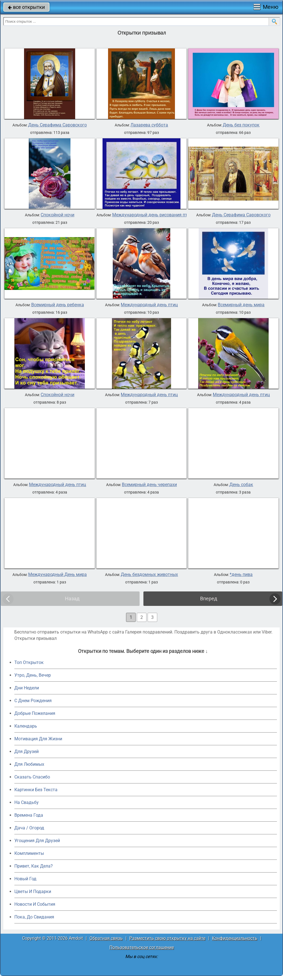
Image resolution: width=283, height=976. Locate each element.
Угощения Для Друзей (37, 840)
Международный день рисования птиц (152, 214)
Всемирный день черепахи (149, 484)
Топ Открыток (29, 662)
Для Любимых (29, 764)
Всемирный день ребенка (57, 304)
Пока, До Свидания (34, 917)
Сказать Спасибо (32, 777)
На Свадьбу (26, 802)
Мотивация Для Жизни (38, 738)
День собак (241, 484)
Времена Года (28, 815)
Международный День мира (57, 574)
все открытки (26, 7)
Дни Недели (26, 688)
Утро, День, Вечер (32, 675)
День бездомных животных (149, 574)
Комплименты (29, 853)
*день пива (241, 574)
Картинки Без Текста (35, 789)
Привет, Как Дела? (33, 866)
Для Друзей (26, 751)
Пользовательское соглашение (141, 947)
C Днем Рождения (33, 700)
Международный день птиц (149, 304)
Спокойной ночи (57, 214)
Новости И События (34, 904)
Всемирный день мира (241, 304)
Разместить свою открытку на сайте (167, 938)
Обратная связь (106, 938)
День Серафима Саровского (57, 125)
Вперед (208, 598)
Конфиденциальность (234, 938)
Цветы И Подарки (32, 891)
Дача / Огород (29, 827)
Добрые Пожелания (34, 713)
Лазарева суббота (149, 125)
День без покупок (241, 125)
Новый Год (25, 878)
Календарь (25, 726)
